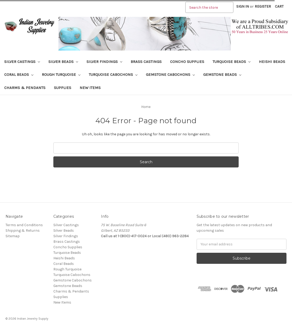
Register (263, 6)
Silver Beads (63, 61)
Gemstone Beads (222, 74)
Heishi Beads (272, 61)
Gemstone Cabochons (170, 74)
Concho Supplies (187, 61)
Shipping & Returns (23, 230)
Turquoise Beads (231, 61)
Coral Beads (18, 74)
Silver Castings (22, 61)
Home (146, 107)
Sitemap (13, 236)
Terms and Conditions (24, 225)
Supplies (62, 87)
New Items (90, 87)
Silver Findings (104, 61)
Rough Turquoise (61, 74)
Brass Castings (146, 61)
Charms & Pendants (24, 87)
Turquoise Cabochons (113, 74)
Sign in (242, 6)
